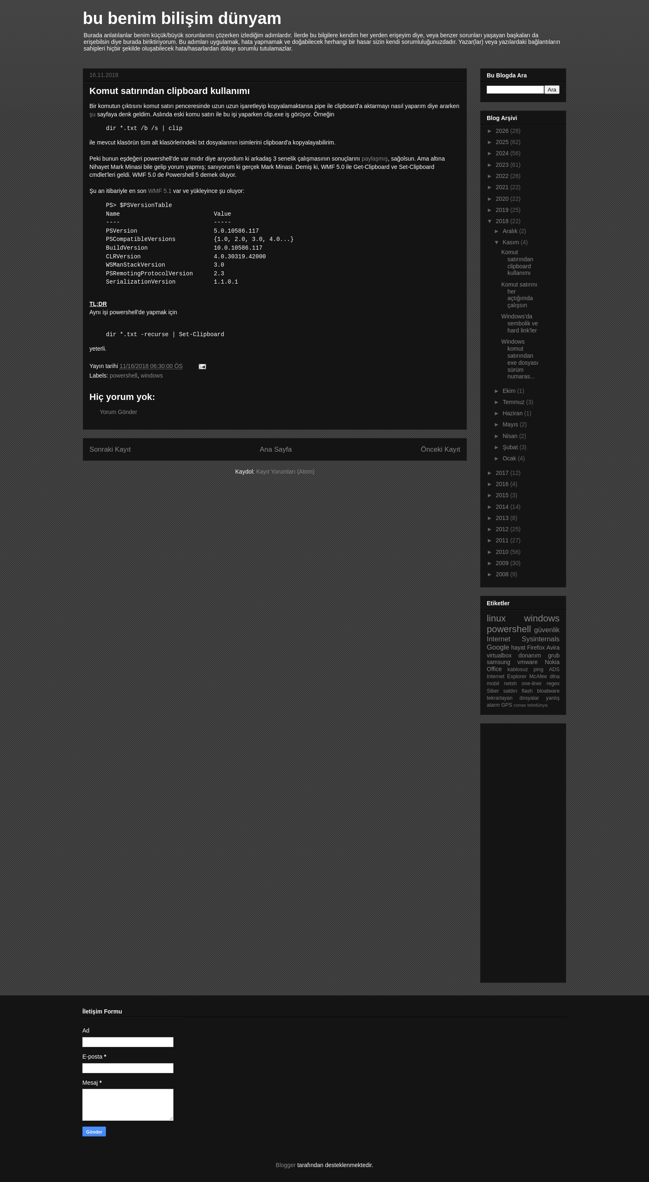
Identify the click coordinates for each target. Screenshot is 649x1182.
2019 (503, 210)
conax (520, 705)
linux (496, 618)
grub (554, 655)
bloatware (548, 691)
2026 (503, 131)
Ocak (510, 458)
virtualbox (499, 655)
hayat (518, 647)
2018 (503, 221)
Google (498, 647)
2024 (503, 153)
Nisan (510, 436)
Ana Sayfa (276, 449)
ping (538, 669)
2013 (503, 518)
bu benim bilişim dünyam (182, 18)
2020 (503, 198)
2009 (503, 563)
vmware (527, 662)
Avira (553, 647)
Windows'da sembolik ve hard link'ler (519, 323)
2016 (503, 484)
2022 (503, 176)
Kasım (511, 242)
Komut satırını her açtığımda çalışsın (519, 294)
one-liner (532, 683)
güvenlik (547, 630)
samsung (498, 662)
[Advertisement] (520, 851)
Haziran (513, 413)
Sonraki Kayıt (110, 449)
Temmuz (514, 402)
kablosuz (517, 669)
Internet (498, 639)
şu (92, 114)
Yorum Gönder (118, 412)
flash (527, 691)
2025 (503, 142)
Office (494, 669)
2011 (503, 540)
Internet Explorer (506, 676)
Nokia (552, 662)
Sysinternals (541, 639)
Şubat (510, 447)
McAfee (538, 676)
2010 (503, 552)
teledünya (537, 705)
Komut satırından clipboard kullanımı (517, 262)
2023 (503, 164)
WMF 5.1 (160, 191)
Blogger (286, 1165)
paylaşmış (375, 158)
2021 (503, 187)
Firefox (536, 647)
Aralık (510, 231)
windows (152, 375)
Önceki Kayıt (440, 449)
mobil (493, 683)
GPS (506, 705)
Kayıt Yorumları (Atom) (285, 471)
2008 (503, 574)
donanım (530, 655)
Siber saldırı (502, 691)
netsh (510, 683)
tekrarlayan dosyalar (513, 698)
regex (553, 683)
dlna (555, 676)
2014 (503, 506)
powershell (123, 375)
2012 (503, 529)
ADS (554, 669)
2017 (503, 472)
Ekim (509, 391)
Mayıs (510, 424)
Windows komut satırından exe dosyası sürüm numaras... (519, 359)
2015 (503, 495)
